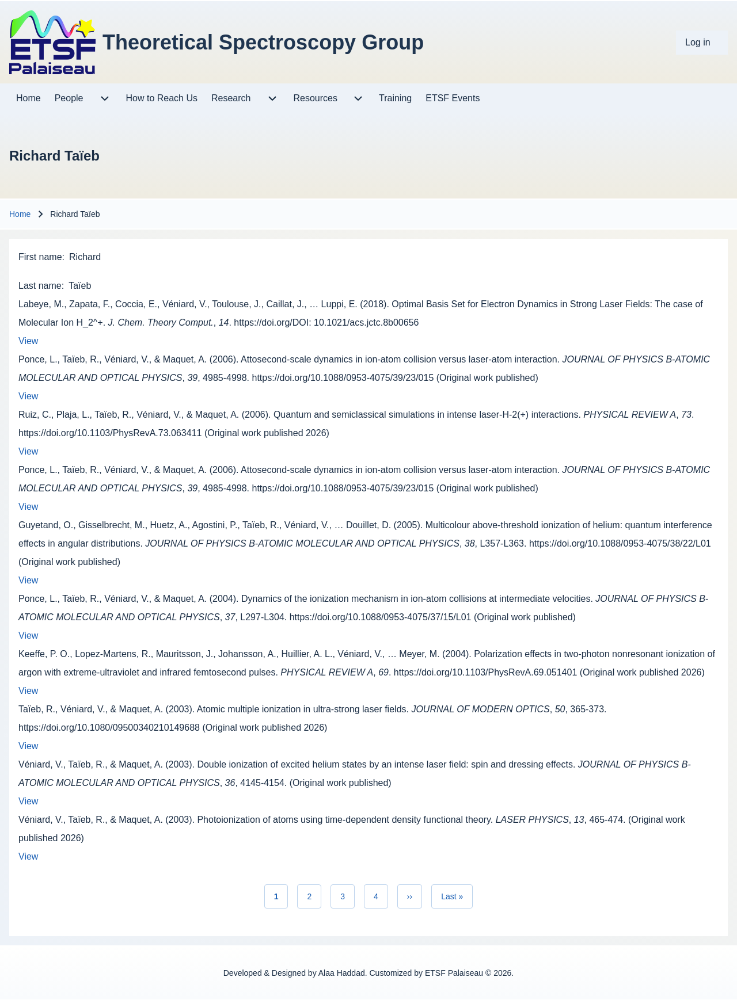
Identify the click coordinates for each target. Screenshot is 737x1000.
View (28, 341)
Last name (40, 286)
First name (40, 257)
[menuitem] (702, 42)
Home (20, 214)
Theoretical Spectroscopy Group (263, 42)
